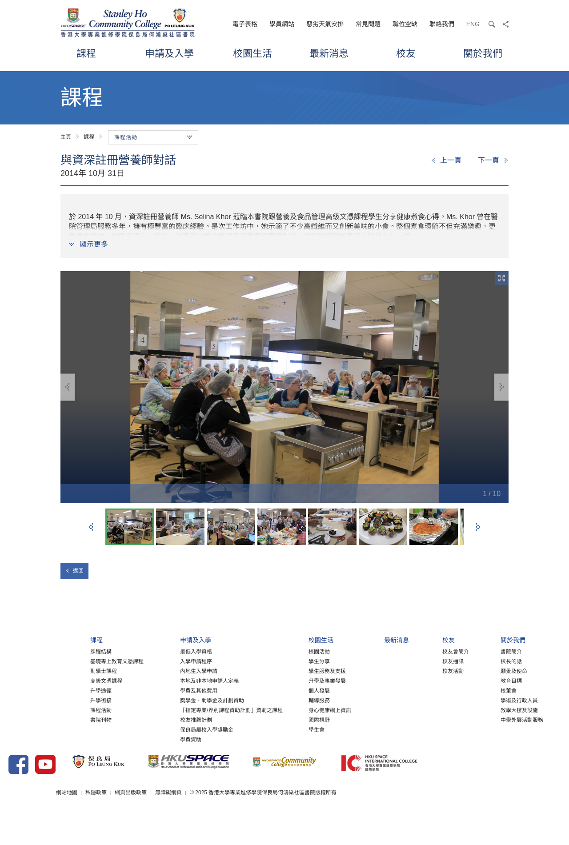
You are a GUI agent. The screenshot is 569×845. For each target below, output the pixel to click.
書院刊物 (33, 729)
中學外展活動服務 (498, 729)
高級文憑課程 (39, 690)
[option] (284, 387)
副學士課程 (36, 680)
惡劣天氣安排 (325, 24)
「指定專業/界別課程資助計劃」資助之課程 (173, 720)
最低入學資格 (138, 661)
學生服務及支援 (283, 680)
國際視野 (275, 729)
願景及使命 (490, 680)
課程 (86, 53)
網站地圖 (145, 818)
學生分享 (275, 671)
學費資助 (133, 749)
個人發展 (275, 700)
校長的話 (487, 671)
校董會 (485, 700)
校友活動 (423, 680)
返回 (74, 571)
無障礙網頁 (248, 818)
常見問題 (368, 24)
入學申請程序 (138, 671)
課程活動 (33, 720)
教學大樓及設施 (495, 720)
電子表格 (244, 24)
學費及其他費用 (141, 700)
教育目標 (487, 690)
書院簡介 (487, 661)
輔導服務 (275, 710)
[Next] (493, 160)
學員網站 (281, 24)
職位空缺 (405, 24)
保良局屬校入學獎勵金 (149, 739)
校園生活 (252, 53)
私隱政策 (175, 818)
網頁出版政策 (211, 818)
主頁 (65, 137)
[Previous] (446, 160)
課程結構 (33, 661)
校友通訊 (423, 671)
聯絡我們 (441, 24)
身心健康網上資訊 (285, 720)
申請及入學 (169, 53)
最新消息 (329, 53)
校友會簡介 (426, 661)
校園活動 (275, 661)
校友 (406, 53)
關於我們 (482, 53)
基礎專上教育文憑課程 (49, 671)
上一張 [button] (91, 527)
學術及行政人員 (495, 710)
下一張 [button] (478, 527)
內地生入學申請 (141, 680)
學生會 (272, 739)
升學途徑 (33, 700)
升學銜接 (33, 710)
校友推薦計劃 (138, 729)
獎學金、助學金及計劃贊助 (154, 710)
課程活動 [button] (153, 137)
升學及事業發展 (283, 690)
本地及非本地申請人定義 (151, 690)
